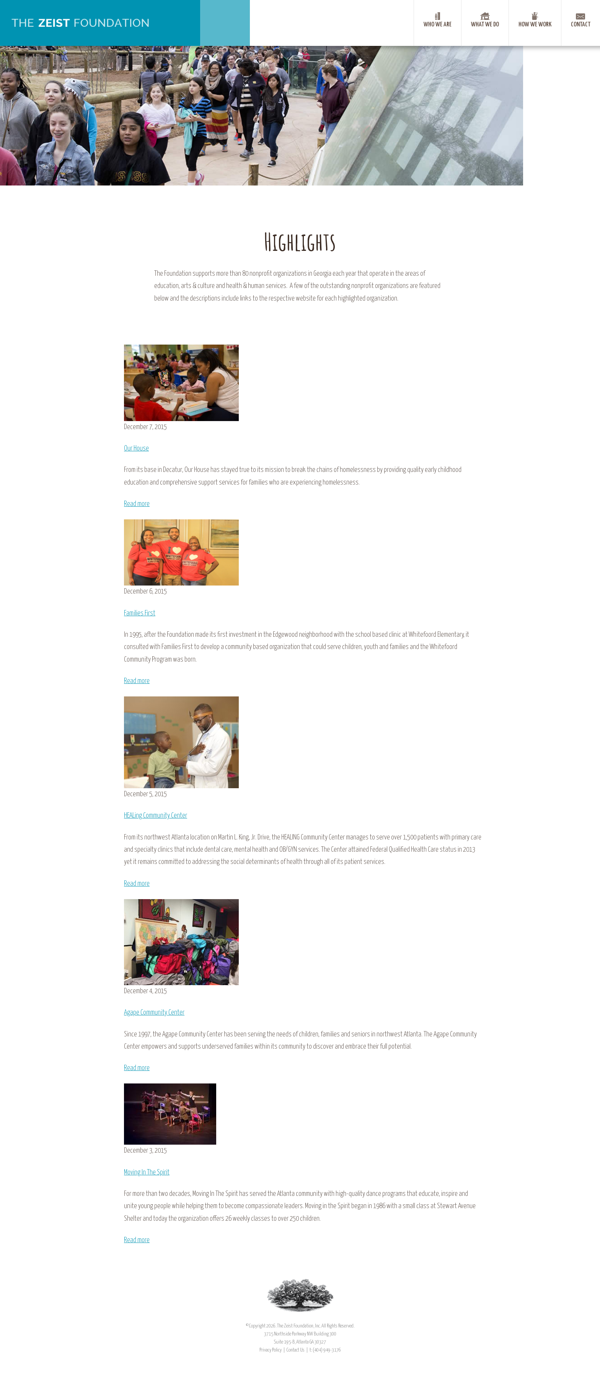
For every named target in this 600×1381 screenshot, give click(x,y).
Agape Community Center (154, 1012)
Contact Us (296, 1350)
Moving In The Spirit (147, 1172)
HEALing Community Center (155, 815)
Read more (137, 504)
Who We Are (438, 24)
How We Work (534, 24)
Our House (136, 448)
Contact (580, 24)
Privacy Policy (270, 1350)
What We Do (485, 24)
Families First (139, 613)
